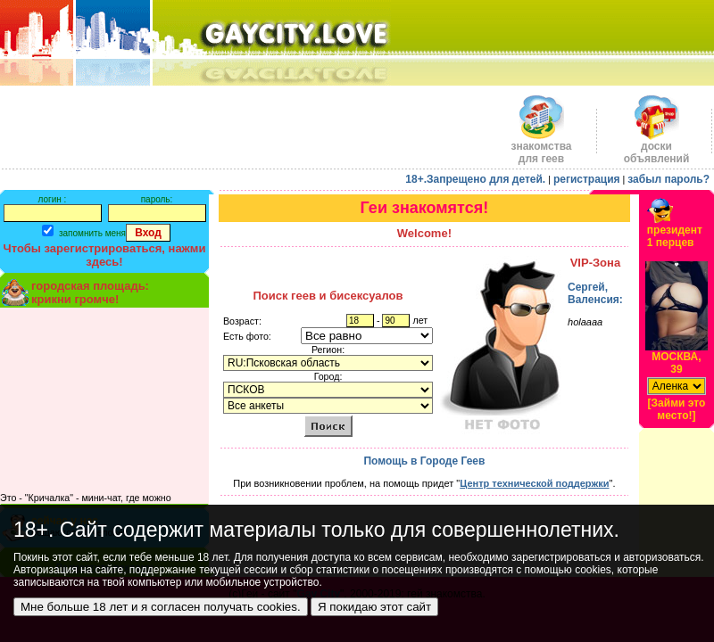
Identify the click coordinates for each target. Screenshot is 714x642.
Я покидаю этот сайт (374, 606)
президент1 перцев (674, 236)
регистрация (586, 179)
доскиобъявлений (657, 147)
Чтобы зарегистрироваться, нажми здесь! (105, 255)
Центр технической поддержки (534, 483)
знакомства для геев (541, 147)
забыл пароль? (668, 179)
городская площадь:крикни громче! (90, 292)
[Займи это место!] (677, 409)
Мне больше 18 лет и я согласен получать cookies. (161, 606)
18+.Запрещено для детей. (475, 179)
